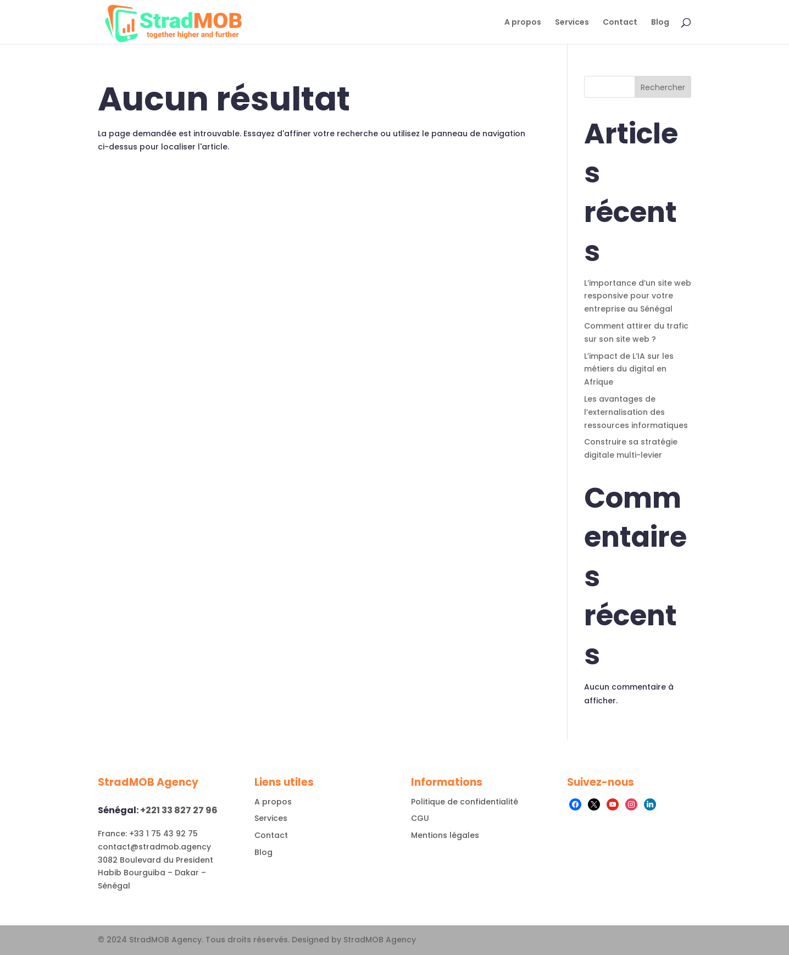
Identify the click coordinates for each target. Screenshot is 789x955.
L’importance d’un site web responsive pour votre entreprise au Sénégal (637, 296)
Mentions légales (445, 835)
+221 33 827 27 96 (178, 810)
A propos (522, 22)
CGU (420, 818)
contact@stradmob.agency (154, 846)
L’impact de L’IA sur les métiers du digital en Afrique (629, 369)
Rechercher (663, 87)
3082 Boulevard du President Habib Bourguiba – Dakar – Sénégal (155, 873)
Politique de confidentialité (464, 801)
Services (572, 22)
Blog (660, 22)
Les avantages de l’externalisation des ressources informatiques (636, 412)
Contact (620, 22)
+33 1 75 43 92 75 (162, 833)
